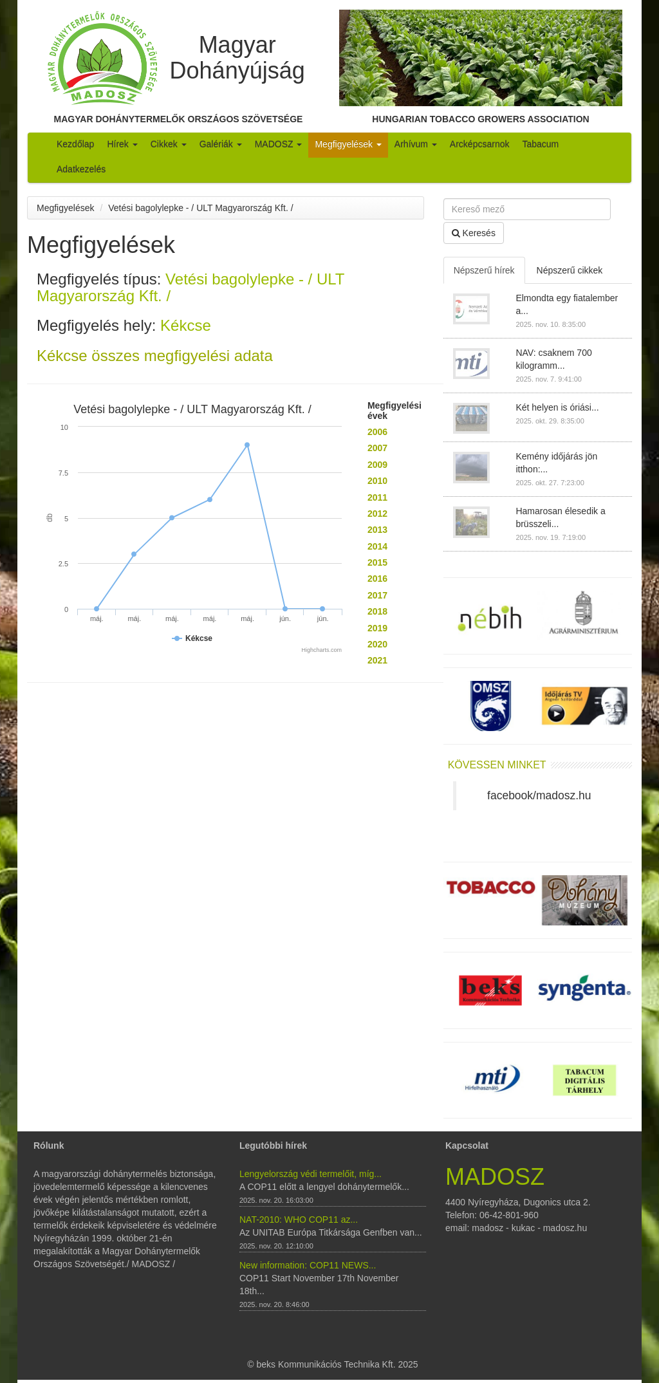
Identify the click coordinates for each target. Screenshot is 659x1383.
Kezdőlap (75, 144)
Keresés (474, 233)
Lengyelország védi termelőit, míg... (310, 1174)
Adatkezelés (81, 169)
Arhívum (415, 144)
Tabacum (540, 144)
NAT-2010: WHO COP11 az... (298, 1219)
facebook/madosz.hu (539, 795)
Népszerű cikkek (570, 270)
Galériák (221, 144)
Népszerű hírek (484, 270)
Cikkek (169, 144)
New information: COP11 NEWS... (307, 1265)
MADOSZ (278, 144)
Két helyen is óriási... (557, 407)
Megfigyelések (348, 144)
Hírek (122, 144)
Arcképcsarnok (480, 144)
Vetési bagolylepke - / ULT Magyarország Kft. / (200, 208)
